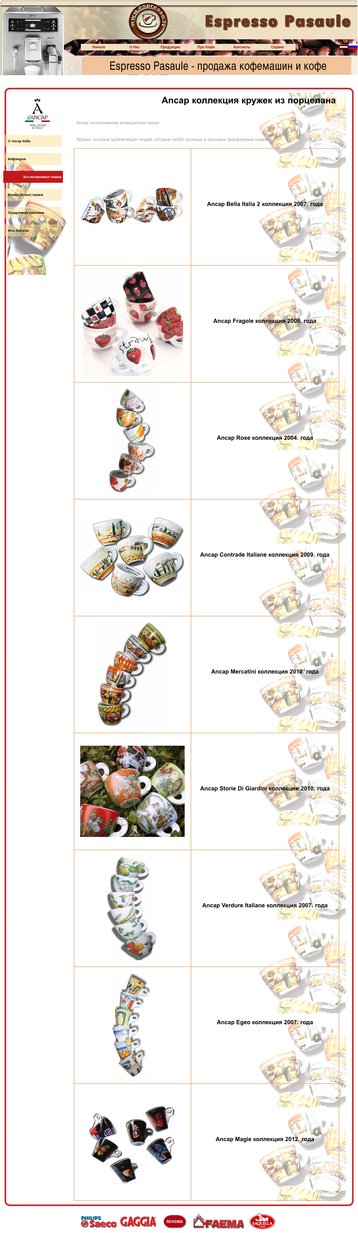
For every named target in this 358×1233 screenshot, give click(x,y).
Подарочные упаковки (26, 213)
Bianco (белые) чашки (25, 195)
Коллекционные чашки (42, 177)
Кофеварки (17, 159)
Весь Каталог (19, 230)
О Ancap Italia (19, 141)
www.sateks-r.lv (34, 274)
